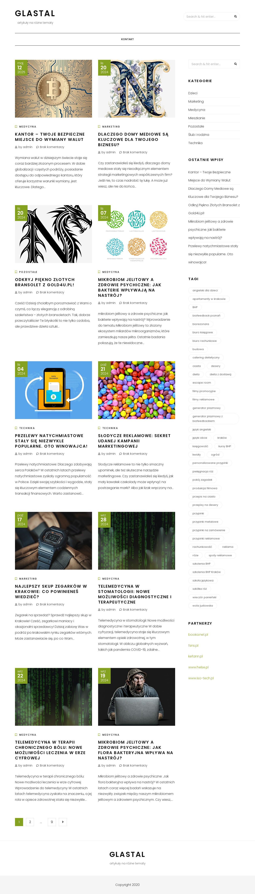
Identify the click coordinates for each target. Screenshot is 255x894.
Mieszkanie (196, 118)
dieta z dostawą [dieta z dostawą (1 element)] (220, 374)
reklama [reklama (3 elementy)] (227, 547)
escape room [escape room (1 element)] (202, 383)
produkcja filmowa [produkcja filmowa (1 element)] (205, 488)
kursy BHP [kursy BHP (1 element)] (225, 446)
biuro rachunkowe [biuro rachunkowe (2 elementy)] (205, 341)
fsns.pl (193, 645)
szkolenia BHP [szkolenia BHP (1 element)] (201, 564)
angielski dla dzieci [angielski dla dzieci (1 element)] (205, 290)
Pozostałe (28, 272)
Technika (27, 428)
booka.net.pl (198, 634)
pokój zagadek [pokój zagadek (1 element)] (202, 480)
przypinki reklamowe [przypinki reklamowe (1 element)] (206, 538)
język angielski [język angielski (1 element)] (202, 429)
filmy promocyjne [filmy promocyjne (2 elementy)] (204, 391)
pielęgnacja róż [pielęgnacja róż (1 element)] (203, 471)
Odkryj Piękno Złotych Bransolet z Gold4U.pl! (45, 282)
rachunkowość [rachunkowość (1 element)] (202, 547)
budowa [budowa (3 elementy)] (198, 349)
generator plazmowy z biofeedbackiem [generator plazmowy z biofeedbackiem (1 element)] (208, 418)
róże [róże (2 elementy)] (195, 555)
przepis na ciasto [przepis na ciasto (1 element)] (204, 496)
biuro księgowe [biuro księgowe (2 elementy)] (203, 332)
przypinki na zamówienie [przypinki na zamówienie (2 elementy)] (209, 530)
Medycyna (27, 126)
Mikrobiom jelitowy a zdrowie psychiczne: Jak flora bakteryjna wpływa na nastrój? (135, 750)
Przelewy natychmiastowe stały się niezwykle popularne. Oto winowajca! (51, 441)
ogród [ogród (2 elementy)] (215, 455)
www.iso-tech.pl (201, 678)
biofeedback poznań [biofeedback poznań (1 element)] (206, 315)
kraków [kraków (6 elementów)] (222, 438)
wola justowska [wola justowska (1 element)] (203, 606)
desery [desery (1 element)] (215, 366)
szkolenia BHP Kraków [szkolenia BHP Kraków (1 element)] (207, 572)
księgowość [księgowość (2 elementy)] (200, 446)
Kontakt (127, 39)
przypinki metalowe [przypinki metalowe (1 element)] (205, 522)
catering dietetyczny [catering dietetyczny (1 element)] (206, 357)
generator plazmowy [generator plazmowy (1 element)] (207, 408)
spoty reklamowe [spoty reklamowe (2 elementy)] (220, 555)
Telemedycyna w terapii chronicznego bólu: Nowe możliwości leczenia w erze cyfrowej (50, 750)
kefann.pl (195, 656)
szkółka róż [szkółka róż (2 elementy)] (200, 589)
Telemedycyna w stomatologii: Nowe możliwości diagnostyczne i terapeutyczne (135, 594)
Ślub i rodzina (198, 134)
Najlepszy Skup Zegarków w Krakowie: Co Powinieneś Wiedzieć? (51, 591)
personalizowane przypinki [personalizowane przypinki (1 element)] (210, 463)
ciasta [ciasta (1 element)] (197, 366)
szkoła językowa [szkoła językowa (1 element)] (203, 580)
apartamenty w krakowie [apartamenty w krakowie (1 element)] (209, 299)
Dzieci (192, 93)
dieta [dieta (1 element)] (196, 374)
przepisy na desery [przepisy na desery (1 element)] (205, 505)
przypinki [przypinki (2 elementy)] (198, 513)
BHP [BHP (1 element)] (195, 307)
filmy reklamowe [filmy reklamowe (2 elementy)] (203, 399)
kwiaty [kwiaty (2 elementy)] (197, 455)
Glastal (35, 13)
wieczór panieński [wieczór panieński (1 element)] (204, 597)
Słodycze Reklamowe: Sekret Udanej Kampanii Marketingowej (134, 441)
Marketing (111, 126)
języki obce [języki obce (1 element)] (200, 438)
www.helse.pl (198, 667)
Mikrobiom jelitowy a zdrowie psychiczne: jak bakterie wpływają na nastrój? (130, 287)
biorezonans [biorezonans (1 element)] (201, 324)
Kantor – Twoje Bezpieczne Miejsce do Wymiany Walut (50, 136)
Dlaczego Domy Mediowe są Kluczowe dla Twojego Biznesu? (133, 139)
